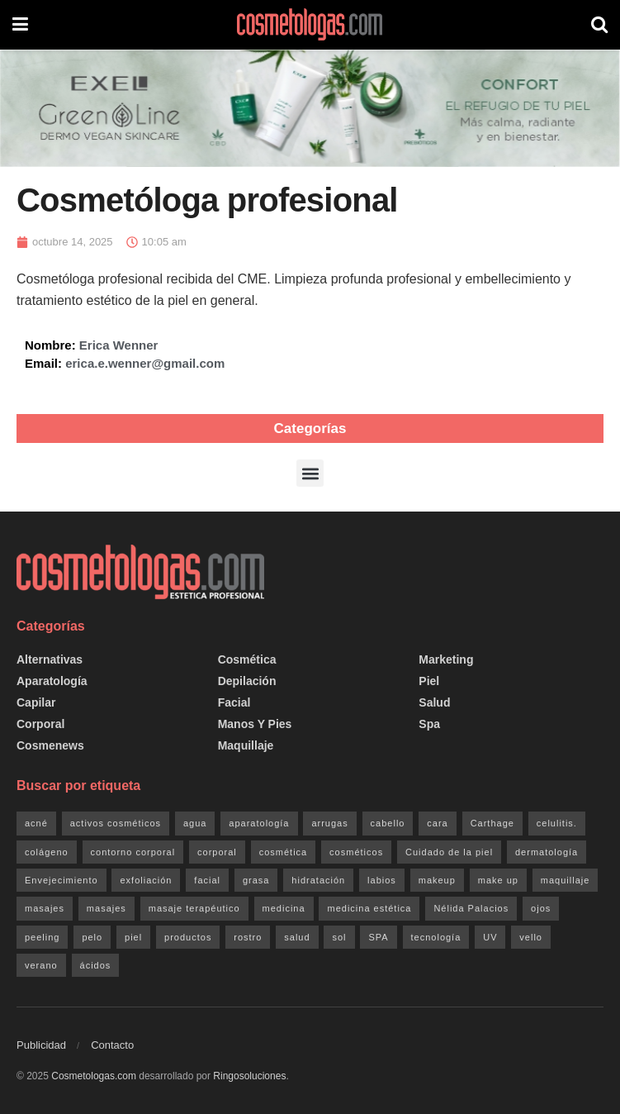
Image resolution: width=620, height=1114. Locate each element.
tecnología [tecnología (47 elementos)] (436, 937)
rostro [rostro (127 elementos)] (248, 937)
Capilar (36, 702)
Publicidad (41, 1045)
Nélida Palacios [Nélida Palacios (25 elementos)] (471, 908)
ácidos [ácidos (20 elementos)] (95, 965)
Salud (434, 702)
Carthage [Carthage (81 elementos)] (492, 823)
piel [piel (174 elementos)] (133, 937)
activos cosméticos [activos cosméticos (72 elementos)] (115, 823)
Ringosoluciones (249, 1076)
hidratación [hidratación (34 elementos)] (318, 880)
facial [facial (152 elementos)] (207, 880)
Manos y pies (255, 724)
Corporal (40, 724)
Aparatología (52, 681)
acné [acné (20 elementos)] (36, 823)
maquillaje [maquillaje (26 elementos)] (565, 880)
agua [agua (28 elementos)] (194, 823)
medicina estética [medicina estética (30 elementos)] (369, 908)
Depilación (247, 681)
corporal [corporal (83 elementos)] (217, 852)
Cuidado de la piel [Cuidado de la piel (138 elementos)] (449, 852)
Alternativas (50, 659)
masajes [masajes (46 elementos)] (44, 908)
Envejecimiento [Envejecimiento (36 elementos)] (61, 880)
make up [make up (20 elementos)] (498, 880)
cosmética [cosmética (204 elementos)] (283, 852)
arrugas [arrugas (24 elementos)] (329, 823)
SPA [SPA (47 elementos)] (378, 937)
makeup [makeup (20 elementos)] (437, 880)
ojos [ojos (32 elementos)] (541, 908)
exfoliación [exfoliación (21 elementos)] (146, 880)
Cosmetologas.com (93, 1076)
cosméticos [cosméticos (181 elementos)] (356, 852)
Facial (234, 702)
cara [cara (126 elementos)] (437, 823)
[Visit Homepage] (309, 24)
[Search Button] (599, 25)
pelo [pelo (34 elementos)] (92, 937)
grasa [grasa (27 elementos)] (256, 880)
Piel (429, 681)
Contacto (112, 1045)
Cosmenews (50, 745)
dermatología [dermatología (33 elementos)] (546, 852)
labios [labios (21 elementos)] (381, 880)
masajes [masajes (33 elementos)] (106, 908)
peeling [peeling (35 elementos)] (42, 937)
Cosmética (247, 659)
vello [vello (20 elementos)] (530, 937)
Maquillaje (246, 745)
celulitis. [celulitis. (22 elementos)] (557, 823)
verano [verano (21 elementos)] (41, 965)
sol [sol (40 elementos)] (339, 937)
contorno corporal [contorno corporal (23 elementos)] (133, 852)
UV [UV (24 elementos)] (490, 937)
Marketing (446, 659)
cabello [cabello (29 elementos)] (388, 823)
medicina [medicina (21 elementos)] (284, 908)
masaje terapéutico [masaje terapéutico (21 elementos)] (194, 908)
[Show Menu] (20, 25)
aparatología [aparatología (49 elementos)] (259, 823)
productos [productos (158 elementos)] (187, 937)
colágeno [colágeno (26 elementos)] (47, 852)
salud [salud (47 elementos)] (297, 937)
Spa (429, 724)
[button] (310, 473)
